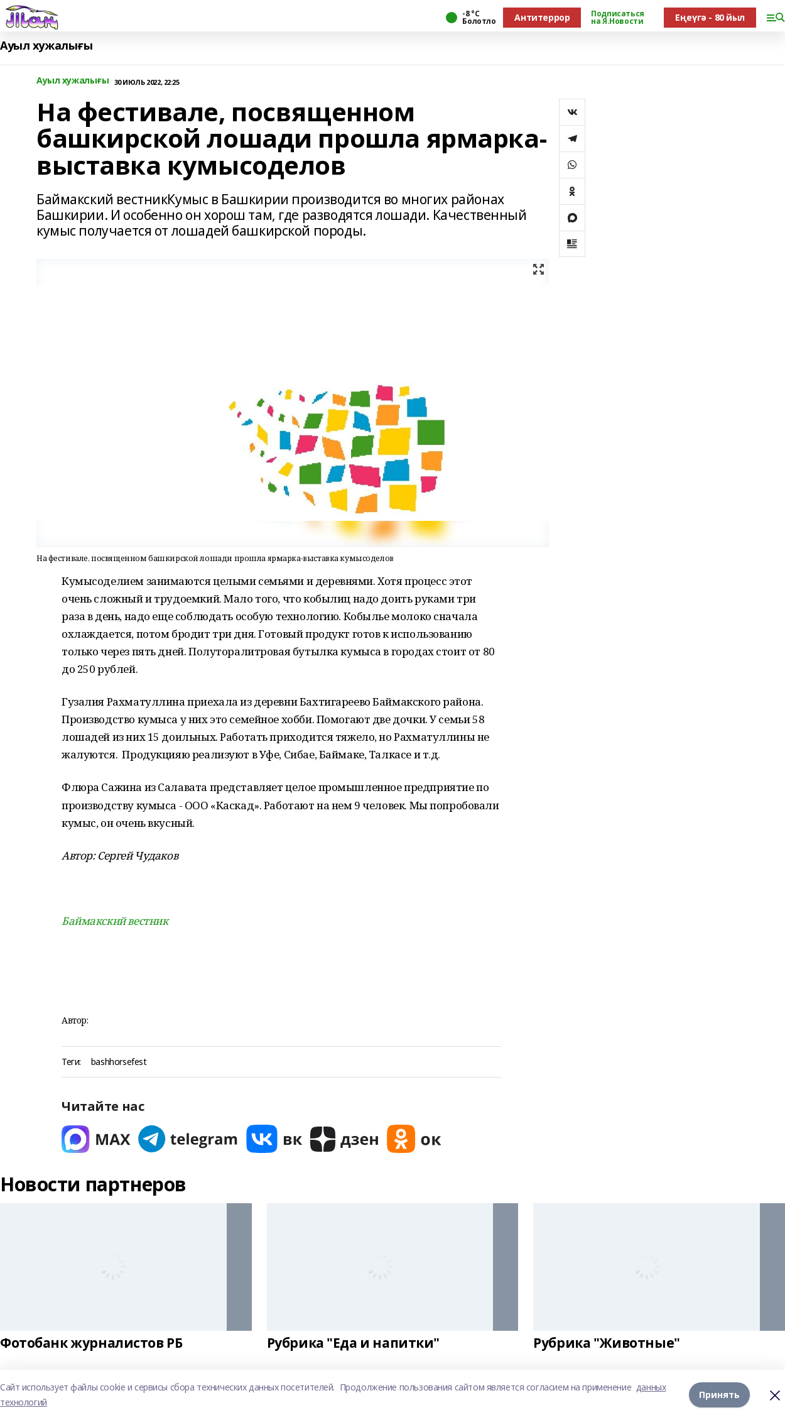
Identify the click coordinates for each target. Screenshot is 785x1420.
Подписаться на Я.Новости (617, 17)
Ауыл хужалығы (46, 45)
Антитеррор (542, 17)
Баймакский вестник (115, 921)
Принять (719, 1395)
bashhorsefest (119, 1062)
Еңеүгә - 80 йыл (710, 17)
